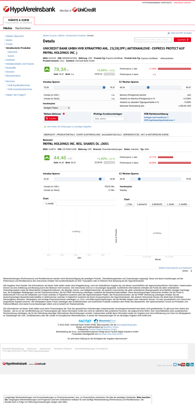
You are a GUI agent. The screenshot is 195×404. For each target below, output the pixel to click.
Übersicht (12, 52)
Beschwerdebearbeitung (13, 349)
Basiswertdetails (112, 135)
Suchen (181, 39)
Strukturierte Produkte (18, 48)
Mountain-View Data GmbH (110, 334)
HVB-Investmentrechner (20, 89)
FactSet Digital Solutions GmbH (103, 329)
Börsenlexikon (13, 75)
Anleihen (10, 60)
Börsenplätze (131, 134)
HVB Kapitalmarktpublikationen (158, 120)
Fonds (9, 44)
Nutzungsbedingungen (127, 325)
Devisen (10, 71)
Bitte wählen (100, 119)
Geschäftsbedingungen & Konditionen (91, 349)
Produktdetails (66, 134)
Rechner (10, 81)
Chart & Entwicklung (88, 134)
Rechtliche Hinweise (63, 349)
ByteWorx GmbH (111, 327)
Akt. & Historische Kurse (155, 134)
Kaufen (52, 118)
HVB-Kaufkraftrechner (19, 85)
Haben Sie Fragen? (16, 95)
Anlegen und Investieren (155, 117)
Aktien (9, 40)
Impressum (32, 349)
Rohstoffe (11, 67)
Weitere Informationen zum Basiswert (175, 268)
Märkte (61, 35)
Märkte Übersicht (15, 36)
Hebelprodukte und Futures (20, 64)
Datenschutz (45, 349)
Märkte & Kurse (50, 35)
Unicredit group (182, 3)
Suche (11, 56)
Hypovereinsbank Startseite (157, 3)
